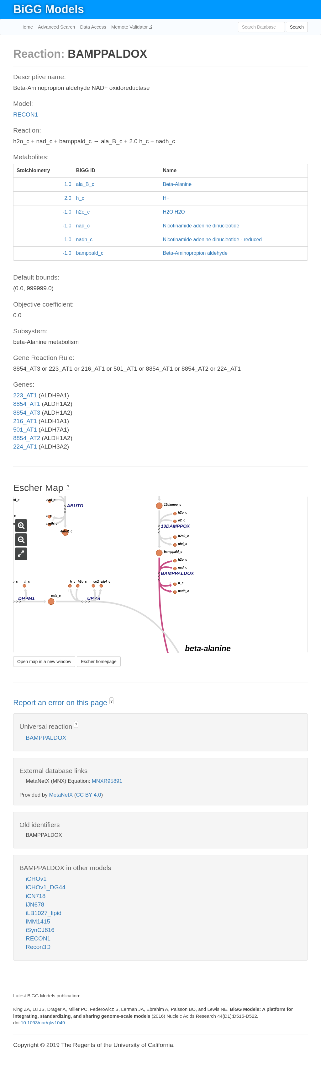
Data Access (93, 27)
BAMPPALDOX (46, 737)
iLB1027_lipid (43, 913)
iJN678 (35, 904)
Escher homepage (99, 661)
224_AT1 (25, 446)
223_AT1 (25, 395)
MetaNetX (61, 795)
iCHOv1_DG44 (46, 887)
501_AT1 (25, 429)
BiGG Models (48, 9)
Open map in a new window (44, 661)
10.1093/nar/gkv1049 (43, 1022)
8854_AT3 (26, 412)
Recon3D (38, 947)
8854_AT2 (26, 438)
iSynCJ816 (40, 930)
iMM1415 (38, 921)
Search (297, 27)
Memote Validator (130, 27)
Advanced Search (56, 27)
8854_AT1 (26, 404)
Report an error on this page (61, 702)
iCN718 (35, 896)
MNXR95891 (107, 781)
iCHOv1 (36, 878)
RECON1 (25, 114)
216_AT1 (25, 421)
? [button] (68, 486)
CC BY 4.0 (88, 795)
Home (26, 27)
